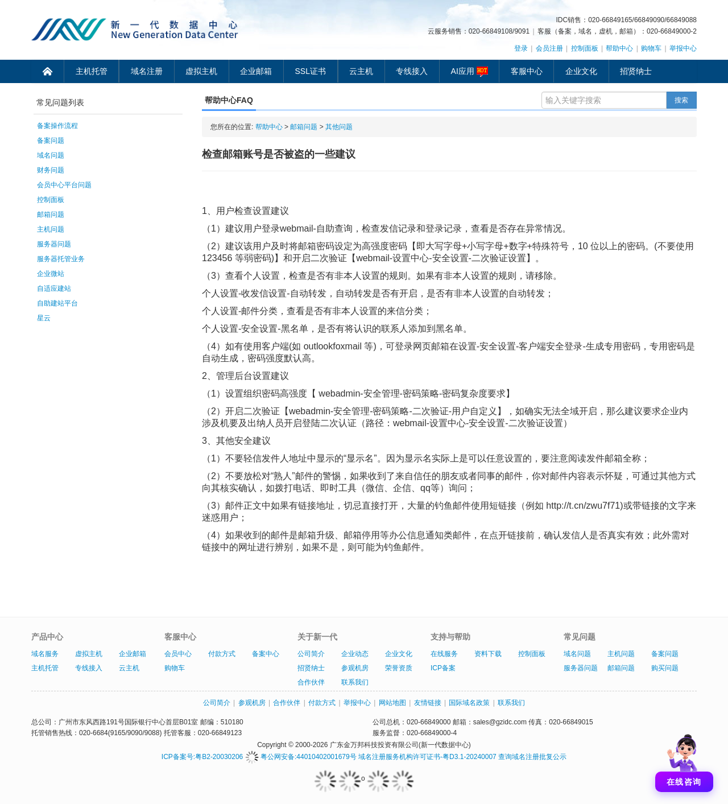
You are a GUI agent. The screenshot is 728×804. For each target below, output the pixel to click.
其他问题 (339, 127)
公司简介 (311, 654)
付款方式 (221, 654)
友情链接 (427, 703)
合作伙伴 (311, 682)
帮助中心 (619, 48)
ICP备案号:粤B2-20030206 (202, 757)
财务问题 (50, 170)
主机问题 (50, 229)
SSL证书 (310, 71)
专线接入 (412, 71)
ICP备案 (443, 668)
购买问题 (665, 668)
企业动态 (355, 654)
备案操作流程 (57, 126)
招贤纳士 (636, 71)
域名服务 (45, 654)
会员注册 (549, 48)
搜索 (681, 100)
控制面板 (584, 48)
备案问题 (50, 141)
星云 (44, 318)
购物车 (651, 48)
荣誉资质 (398, 668)
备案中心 (265, 654)
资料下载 (488, 654)
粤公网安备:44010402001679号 (301, 757)
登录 (521, 48)
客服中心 (527, 71)
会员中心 (178, 654)
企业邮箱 (256, 71)
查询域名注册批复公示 (532, 757)
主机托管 (91, 71)
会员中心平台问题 (64, 185)
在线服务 (444, 654)
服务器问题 (54, 244)
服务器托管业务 (61, 259)
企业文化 (581, 71)
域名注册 (147, 71)
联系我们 (355, 682)
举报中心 (683, 48)
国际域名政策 (469, 703)
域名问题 (50, 155)
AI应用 (469, 71)
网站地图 (392, 703)
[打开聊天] (684, 760)
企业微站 (50, 274)
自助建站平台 (57, 303)
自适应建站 (54, 288)
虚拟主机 (201, 71)
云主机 (361, 71)
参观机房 (355, 668)
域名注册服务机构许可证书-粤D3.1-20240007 (427, 757)
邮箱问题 (50, 214)
